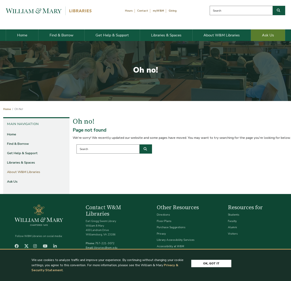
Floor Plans (164, 221)
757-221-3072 (105, 243)
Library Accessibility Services (176, 240)
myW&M (158, 11)
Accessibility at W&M (170, 246)
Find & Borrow (61, 35)
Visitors (233, 234)
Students (233, 215)
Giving (173, 11)
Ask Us (268, 35)
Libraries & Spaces (166, 35)
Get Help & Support (112, 35)
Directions (163, 215)
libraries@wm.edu (106, 248)
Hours (129, 11)
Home (22, 35)
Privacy (161, 234)
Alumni (232, 227)
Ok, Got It (211, 264)
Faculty (232, 221)
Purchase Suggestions (171, 227)
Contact (142, 11)
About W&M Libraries (221, 35)
